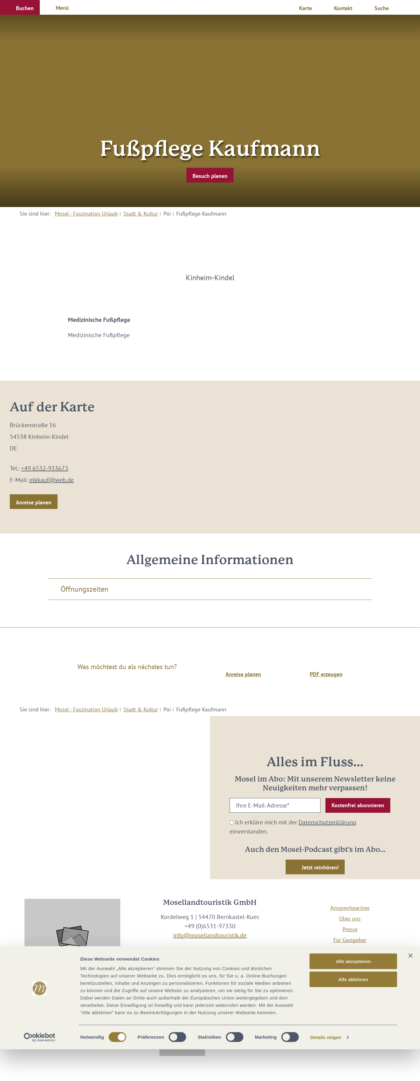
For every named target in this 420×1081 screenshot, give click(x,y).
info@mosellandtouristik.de (209, 935)
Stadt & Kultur (140, 213)
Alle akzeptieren (353, 993)
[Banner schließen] (410, 987)
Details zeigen (325, 1069)
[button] (20, 7)
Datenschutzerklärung (327, 822)
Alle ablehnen (353, 1011)
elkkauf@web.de (51, 480)
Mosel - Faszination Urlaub (86, 213)
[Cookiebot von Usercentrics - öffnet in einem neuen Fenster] (39, 1069)
